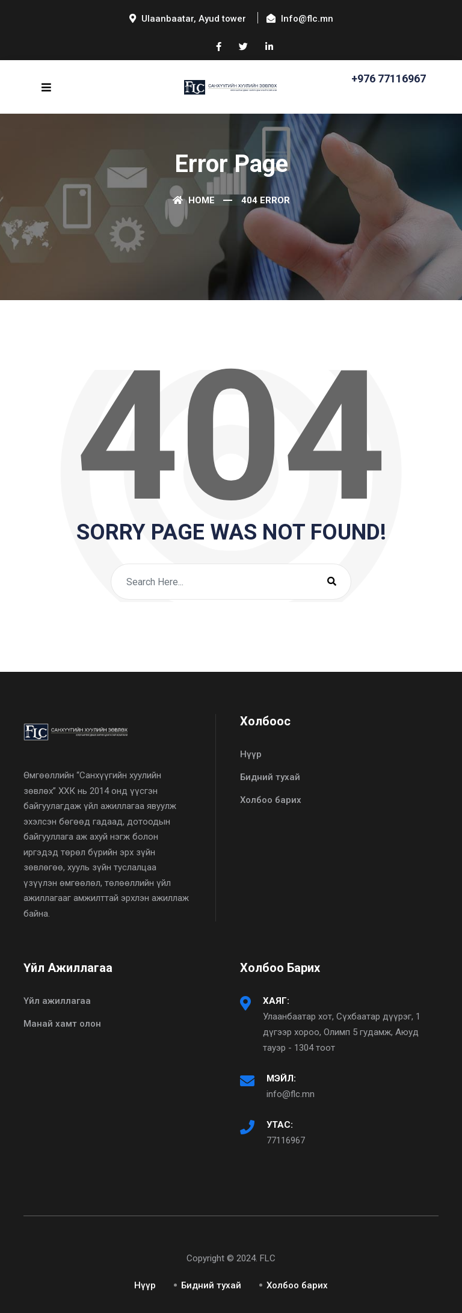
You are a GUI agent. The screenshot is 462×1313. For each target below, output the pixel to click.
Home (194, 200)
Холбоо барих (270, 800)
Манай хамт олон (62, 1023)
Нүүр (251, 754)
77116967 (285, 1140)
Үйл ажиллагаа (57, 1000)
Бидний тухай (270, 777)
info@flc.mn (290, 1094)
